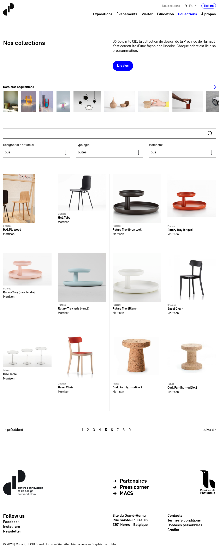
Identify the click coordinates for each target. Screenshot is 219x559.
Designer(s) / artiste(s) (18, 145)
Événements (127, 14)
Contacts (174, 515)
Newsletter (12, 531)
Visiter (147, 14)
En (191, 5)
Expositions (102, 14)
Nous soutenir (171, 5)
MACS (126, 493)
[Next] (211, 87)
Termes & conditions (184, 520)
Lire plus (123, 66)
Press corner (134, 487)
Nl (196, 5)
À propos (208, 14)
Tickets (209, 6)
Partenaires (133, 481)
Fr (185, 5)
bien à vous (79, 544)
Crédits (173, 530)
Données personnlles (184, 525)
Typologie (82, 145)
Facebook (11, 521)
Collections (187, 14)
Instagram (11, 526)
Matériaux (156, 145)
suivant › (209, 430)
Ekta (113, 544)
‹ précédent (14, 430)
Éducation (165, 14)
